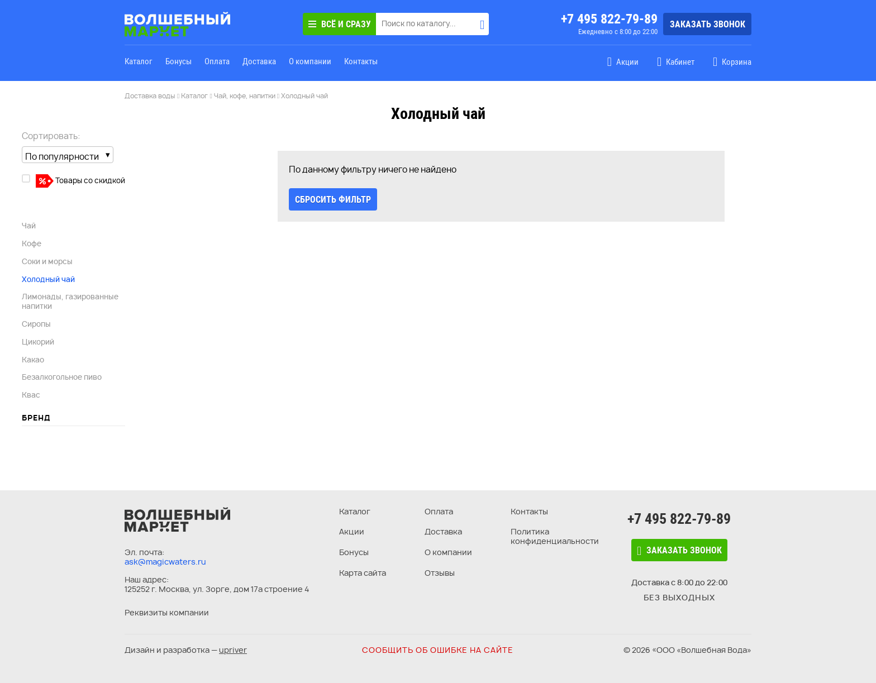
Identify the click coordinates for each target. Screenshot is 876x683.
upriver (233, 649)
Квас (31, 395)
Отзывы (440, 572)
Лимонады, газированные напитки (70, 301)
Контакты (361, 61)
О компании (310, 61)
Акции (351, 531)
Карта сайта (362, 572)
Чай (29, 226)
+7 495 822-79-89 (609, 19)
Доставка (259, 61)
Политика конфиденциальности (555, 536)
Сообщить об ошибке (437, 649)
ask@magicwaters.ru (165, 561)
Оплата (217, 61)
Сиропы (36, 324)
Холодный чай (48, 279)
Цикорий (38, 342)
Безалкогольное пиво (62, 377)
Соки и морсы (47, 261)
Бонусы (178, 61)
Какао (33, 360)
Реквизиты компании (167, 612)
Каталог (139, 61)
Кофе (31, 243)
